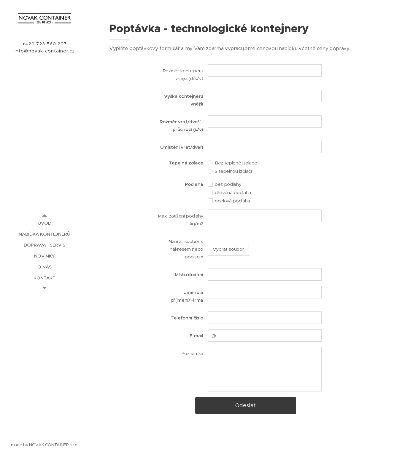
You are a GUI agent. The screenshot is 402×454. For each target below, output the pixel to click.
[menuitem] (44, 223)
